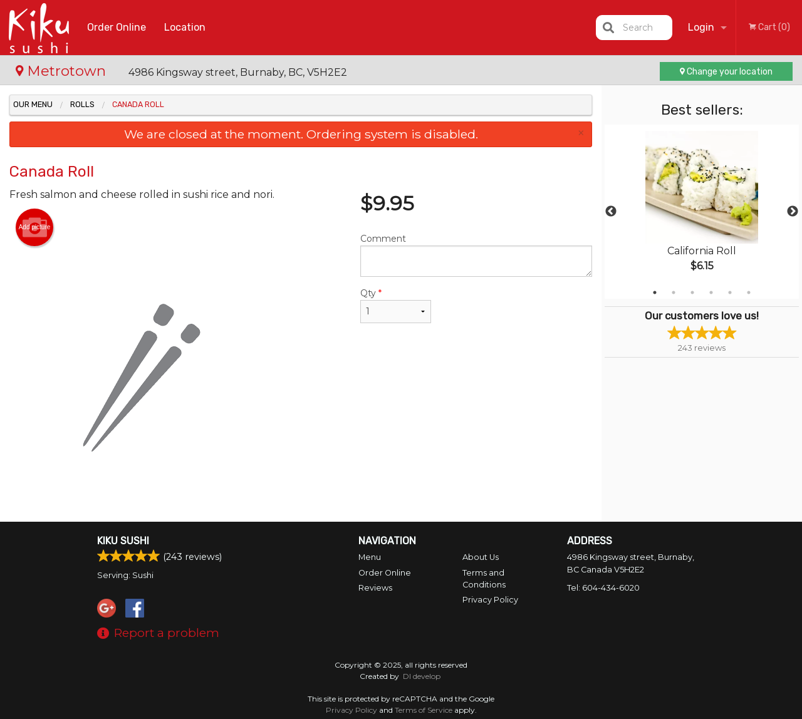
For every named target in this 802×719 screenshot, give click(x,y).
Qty (395, 305)
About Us (480, 557)
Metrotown (63, 71)
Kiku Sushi (123, 541)
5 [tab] (730, 292)
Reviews (375, 587)
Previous (611, 211)
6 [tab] (748, 292)
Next (792, 211)
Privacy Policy (490, 599)
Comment (476, 255)
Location (185, 27)
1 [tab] (654, 292)
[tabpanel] (702, 212)
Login (701, 27)
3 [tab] (692, 292)
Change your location (726, 71)
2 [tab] (673, 292)
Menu (369, 557)
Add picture (35, 227)
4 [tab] (711, 292)
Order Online (116, 27)
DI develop (421, 676)
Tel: (603, 587)
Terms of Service (423, 710)
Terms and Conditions (484, 578)
